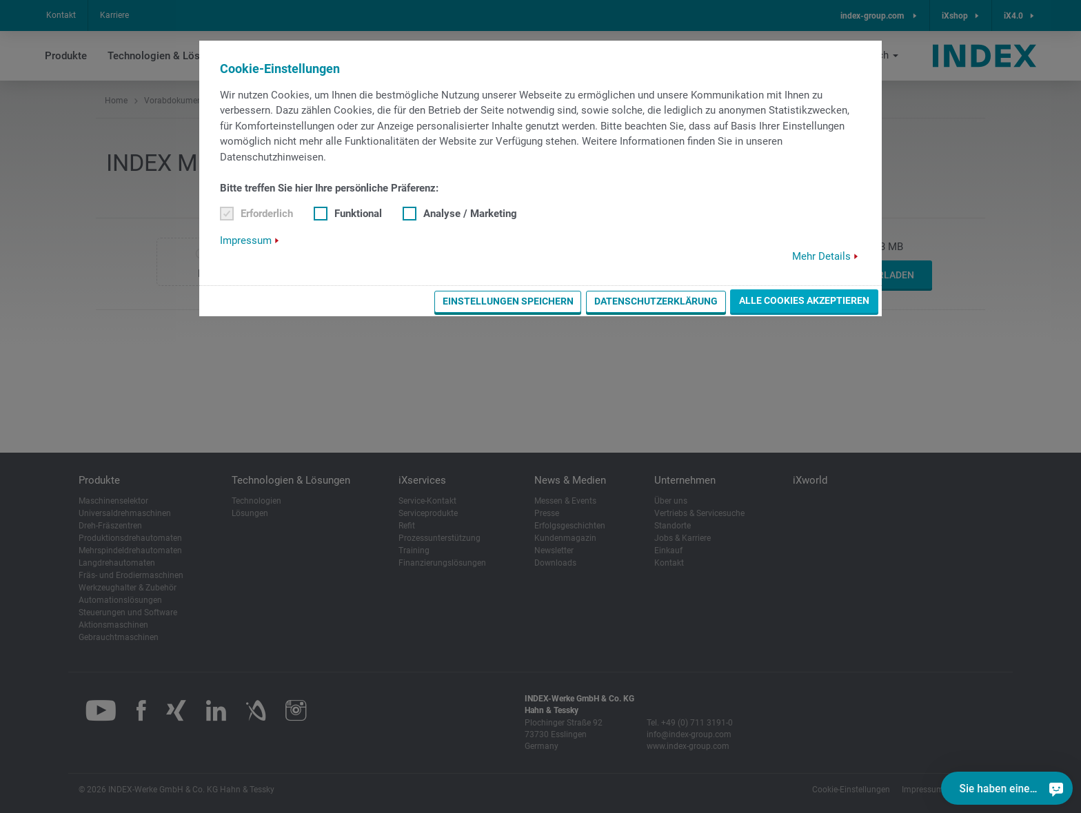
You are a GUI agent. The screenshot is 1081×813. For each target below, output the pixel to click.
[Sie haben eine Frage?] (1056, 788)
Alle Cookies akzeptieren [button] (804, 300)
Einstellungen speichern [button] (508, 301)
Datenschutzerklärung (656, 301)
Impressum (246, 240)
